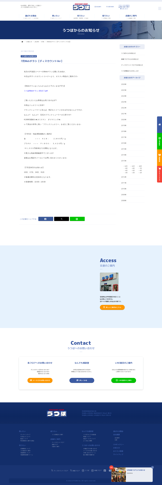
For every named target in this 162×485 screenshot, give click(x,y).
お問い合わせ (125, 8)
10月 (140, 166)
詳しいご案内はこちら (112, 307)
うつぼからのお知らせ (128, 53)
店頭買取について (25, 448)
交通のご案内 (55, 446)
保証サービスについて (89, 439)
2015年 (123, 149)
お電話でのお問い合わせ (90, 448)
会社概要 (116, 434)
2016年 (123, 143)
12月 (126, 166)
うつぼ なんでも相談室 (89, 434)
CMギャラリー (118, 444)
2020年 (123, 120)
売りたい (22, 445)
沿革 (116, 440)
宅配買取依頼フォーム (26, 455)
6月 (126, 170)
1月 (141, 172)
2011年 (123, 183)
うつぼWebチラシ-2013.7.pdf (36, 91)
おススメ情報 (118, 451)
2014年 (123, 155)
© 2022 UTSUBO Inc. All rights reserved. (81, 481)
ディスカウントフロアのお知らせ (132, 65)
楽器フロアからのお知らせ (130, 59)
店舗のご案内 (55, 439)
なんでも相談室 (87, 431)
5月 (134, 170)
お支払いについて (25, 436)
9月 (126, 168)
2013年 (37, 42)
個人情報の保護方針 (88, 455)
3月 (126, 172)
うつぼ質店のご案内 (57, 434)
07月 (42, 42)
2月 (134, 172)
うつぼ (85, 470)
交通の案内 (111, 7)
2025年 (123, 90)
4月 (141, 170)
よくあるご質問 (87, 441)
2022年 (123, 108)
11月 (133, 166)
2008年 (123, 200)
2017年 (123, 137)
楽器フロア (55, 444)
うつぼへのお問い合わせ (91, 445)
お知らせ (29, 42)
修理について (87, 436)
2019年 (123, 125)
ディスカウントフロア (58, 442)
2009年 (123, 195)
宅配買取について (25, 453)
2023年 (123, 102)
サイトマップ (118, 454)
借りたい (53, 431)
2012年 (123, 177)
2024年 (123, 96)
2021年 (123, 114)
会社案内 (98, 7)
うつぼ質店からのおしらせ (130, 71)
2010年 (123, 189)
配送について (24, 439)
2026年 (123, 84)
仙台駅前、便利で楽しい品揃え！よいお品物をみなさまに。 (31, 6)
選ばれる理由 (118, 431)
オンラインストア (25, 434)
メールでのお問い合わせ (40, 380)
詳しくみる (81, 380)
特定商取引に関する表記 (27, 441)
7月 (141, 168)
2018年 (123, 131)
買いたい (22, 431)
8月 (134, 168)
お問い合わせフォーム (89, 453)
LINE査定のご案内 (124, 380)
